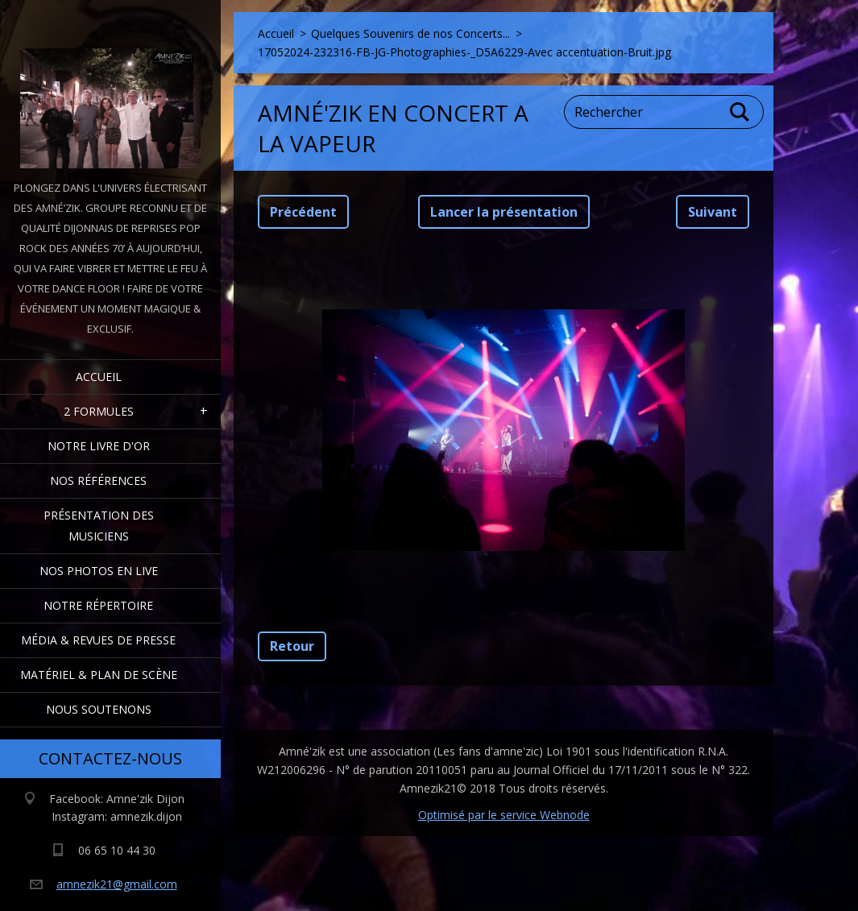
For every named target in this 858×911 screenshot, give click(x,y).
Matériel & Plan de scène (98, 674)
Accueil (99, 376)
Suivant (712, 212)
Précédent (303, 212)
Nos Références (98, 480)
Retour (292, 646)
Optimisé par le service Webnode (504, 814)
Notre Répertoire (98, 605)
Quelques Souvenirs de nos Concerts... (410, 33)
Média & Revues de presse (98, 640)
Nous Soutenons (98, 709)
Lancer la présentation (504, 212)
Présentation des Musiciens (99, 525)
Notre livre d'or (99, 445)
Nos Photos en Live (98, 570)
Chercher (740, 112)
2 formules (99, 411)
